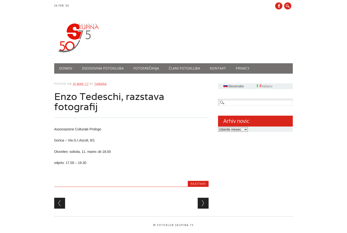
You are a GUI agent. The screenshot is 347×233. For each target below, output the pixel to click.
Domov (65, 68)
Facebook (278, 5)
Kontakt (218, 68)
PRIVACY (242, 68)
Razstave (198, 183)
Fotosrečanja (146, 68)
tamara (100, 83)
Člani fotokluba (184, 68)
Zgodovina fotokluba (103, 68)
